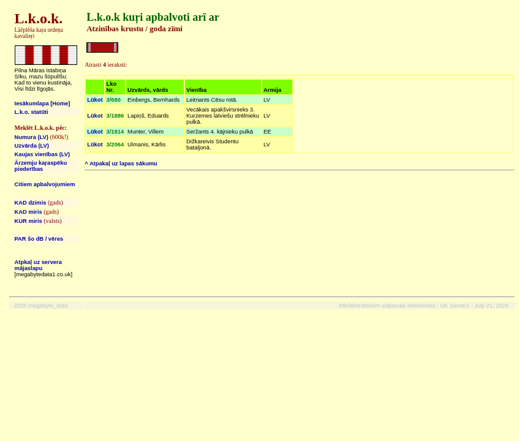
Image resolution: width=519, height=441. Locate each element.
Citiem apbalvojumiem (45, 184)
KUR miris (28, 221)
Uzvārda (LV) (32, 146)
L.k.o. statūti (31, 112)
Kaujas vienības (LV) (42, 154)
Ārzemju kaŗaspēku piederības (41, 166)
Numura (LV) (31, 137)
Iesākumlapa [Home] (42, 103)
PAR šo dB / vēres (39, 239)
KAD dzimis (31, 203)
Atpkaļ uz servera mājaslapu (38, 265)
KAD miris (28, 212)
